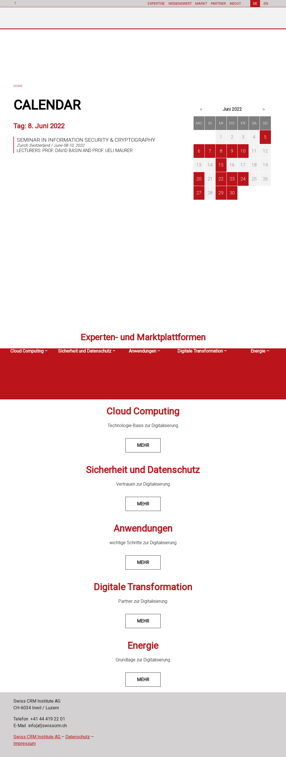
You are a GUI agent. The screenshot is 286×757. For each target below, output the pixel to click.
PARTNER (218, 3)
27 (198, 193)
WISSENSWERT (180, 3)
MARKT (201, 3)
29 (220, 193)
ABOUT (235, 3)
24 (243, 179)
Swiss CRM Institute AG (37, 736)
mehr (143, 445)
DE (255, 3)
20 (198, 179)
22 (220, 179)
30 (232, 193)
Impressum (24, 743)
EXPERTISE (156, 3)
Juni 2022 (232, 109)
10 (243, 151)
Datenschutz (77, 736)
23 (232, 179)
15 (220, 165)
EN (266, 3)
